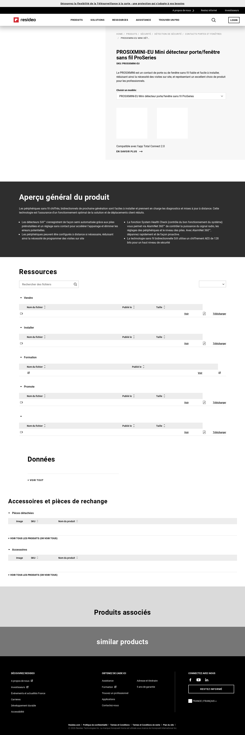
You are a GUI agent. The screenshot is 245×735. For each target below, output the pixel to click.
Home (25, 19)
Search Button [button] (214, 20)
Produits (77, 19)
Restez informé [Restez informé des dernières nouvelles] (211, 689)
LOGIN (235, 20)
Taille (161, 307)
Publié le (129, 307)
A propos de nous (184, 10)
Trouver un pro (169, 19)
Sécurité (146, 33)
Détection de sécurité (168, 33)
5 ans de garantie (146, 686)
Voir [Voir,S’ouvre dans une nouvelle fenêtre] (186, 313)
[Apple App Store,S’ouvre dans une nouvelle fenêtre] (134, 123)
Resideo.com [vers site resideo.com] (74, 724)
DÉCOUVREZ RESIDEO (27, 673)
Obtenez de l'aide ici (118, 673)
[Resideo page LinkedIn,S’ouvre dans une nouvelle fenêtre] (207, 679)
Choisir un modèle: (126, 90)
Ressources (120, 19)
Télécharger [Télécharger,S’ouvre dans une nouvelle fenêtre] (219, 313)
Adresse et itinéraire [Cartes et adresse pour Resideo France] (147, 680)
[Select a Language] (212, 284)
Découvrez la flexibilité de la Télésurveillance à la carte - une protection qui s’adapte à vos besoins (122, 3)
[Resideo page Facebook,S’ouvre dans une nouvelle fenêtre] (190, 679)
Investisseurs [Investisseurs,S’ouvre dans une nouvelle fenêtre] (232, 10)
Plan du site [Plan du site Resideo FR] (168, 724)
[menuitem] (76, 20)
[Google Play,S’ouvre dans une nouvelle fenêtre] (175, 123)
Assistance (143, 19)
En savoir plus (126, 151)
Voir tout (37, 480)
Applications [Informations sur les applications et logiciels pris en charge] (108, 699)
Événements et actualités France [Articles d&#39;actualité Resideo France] (28, 693)
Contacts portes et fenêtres (203, 33)
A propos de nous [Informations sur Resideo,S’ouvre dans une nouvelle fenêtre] (20, 680)
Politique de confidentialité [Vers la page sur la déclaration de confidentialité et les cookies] (95, 724)
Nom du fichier (37, 307)
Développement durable (23, 705)
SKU (35, 521)
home (119, 33)
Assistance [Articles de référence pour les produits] (107, 680)
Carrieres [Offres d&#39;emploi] (16, 699)
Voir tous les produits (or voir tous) (34, 538)
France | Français (205, 701)
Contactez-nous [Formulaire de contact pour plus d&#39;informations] (110, 705)
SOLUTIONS (97, 19)
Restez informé (209, 10)
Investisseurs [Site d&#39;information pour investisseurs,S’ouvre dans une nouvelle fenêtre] (18, 687)
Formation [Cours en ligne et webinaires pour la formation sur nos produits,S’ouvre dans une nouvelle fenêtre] (107, 687)
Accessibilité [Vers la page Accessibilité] (17, 711)
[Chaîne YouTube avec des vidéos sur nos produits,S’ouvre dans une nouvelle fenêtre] (199, 679)
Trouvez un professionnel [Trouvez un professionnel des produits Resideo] (115, 693)
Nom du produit (68, 521)
